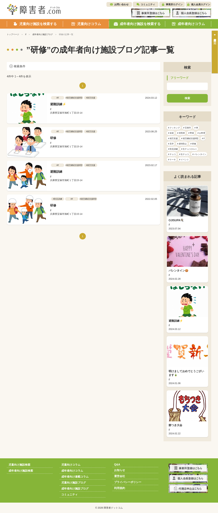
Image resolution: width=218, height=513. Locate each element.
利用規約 (119, 488)
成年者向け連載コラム (75, 476)
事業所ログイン (174, 4)
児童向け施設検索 (19, 464)
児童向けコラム (70, 464)
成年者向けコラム (72, 470)
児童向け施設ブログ (73, 482)
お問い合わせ (121, 4)
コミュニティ (148, 4)
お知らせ (119, 470)
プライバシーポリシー (127, 482)
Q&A (117, 464)
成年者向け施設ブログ (75, 488)
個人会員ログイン (200, 4)
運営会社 (119, 476)
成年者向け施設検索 (21, 470)
